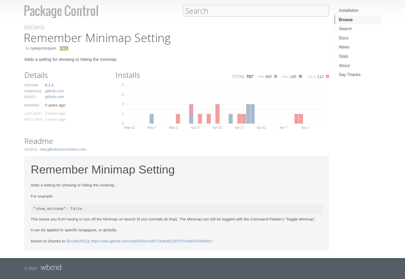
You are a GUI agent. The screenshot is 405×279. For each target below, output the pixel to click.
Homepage (33, 91)
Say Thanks (350, 74)
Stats (343, 56)
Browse (346, 20)
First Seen (33, 119)
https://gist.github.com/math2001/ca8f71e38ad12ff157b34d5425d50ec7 (152, 241)
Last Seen (32, 113)
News (344, 47)
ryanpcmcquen (43, 48)
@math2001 (77, 241)
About (344, 65)
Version (31, 85)
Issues (30, 97)
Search (345, 29)
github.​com (54, 90)
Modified (32, 105)
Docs (343, 38)
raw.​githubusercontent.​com (63, 149)
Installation (349, 10)
